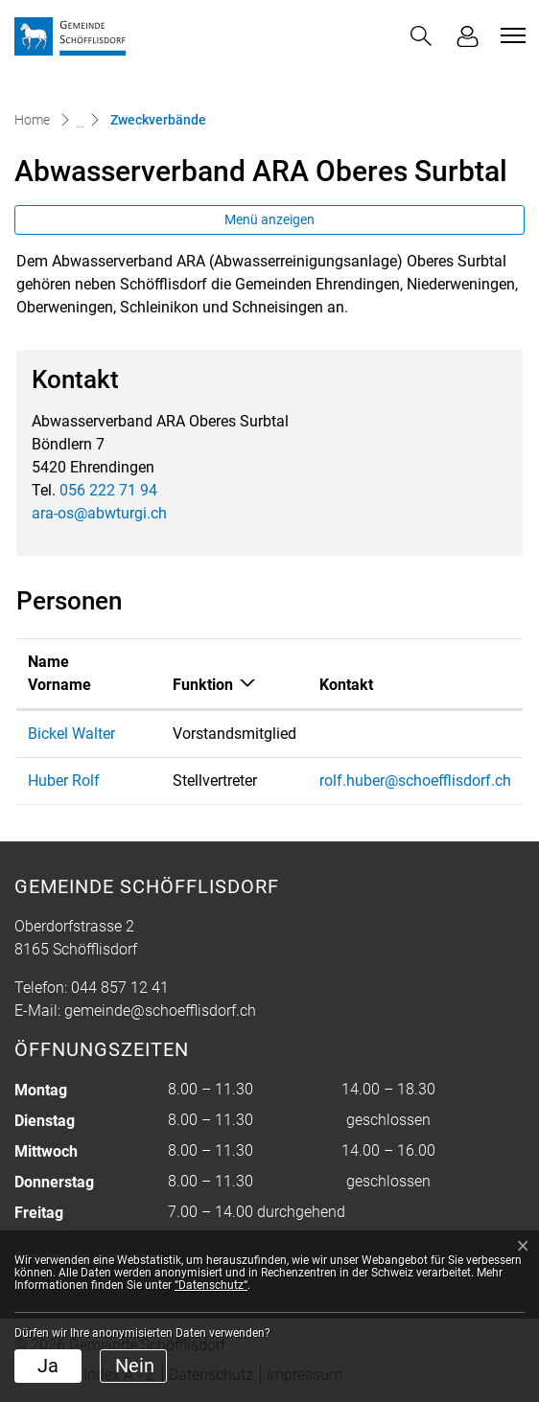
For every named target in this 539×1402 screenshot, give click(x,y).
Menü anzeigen (269, 219)
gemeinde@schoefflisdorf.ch (160, 1010)
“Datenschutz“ (211, 1285)
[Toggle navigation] (510, 35)
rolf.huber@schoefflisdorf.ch (415, 780)
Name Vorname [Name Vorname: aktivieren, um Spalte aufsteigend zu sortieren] (59, 673)
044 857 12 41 (120, 987)
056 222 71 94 (108, 490)
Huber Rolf (64, 780)
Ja (48, 1365)
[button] (421, 36)
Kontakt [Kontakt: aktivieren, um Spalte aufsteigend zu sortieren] (346, 685)
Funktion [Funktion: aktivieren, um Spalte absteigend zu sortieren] (203, 685)
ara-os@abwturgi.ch (99, 513)
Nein (134, 1365)
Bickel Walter (71, 733)
